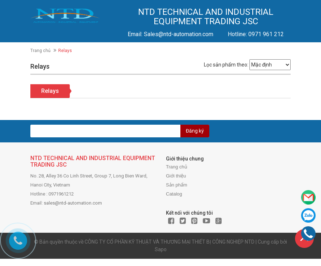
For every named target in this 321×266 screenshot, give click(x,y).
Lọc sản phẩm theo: (226, 65)
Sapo (161, 249)
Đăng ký (195, 131)
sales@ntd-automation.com (73, 203)
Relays (50, 90)
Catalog (174, 194)
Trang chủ (40, 50)
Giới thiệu (176, 176)
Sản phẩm (176, 185)
